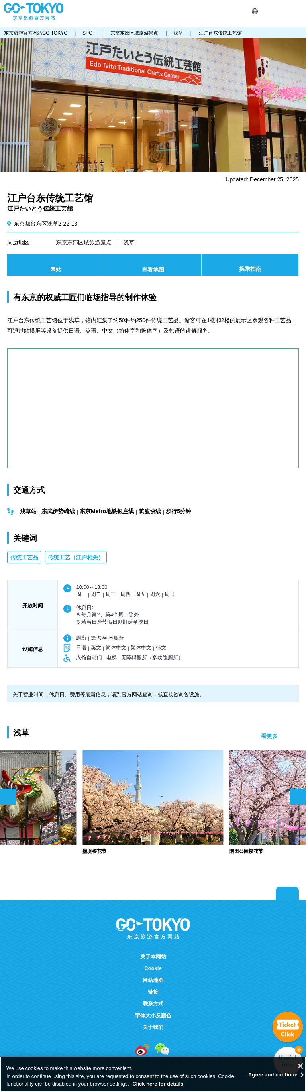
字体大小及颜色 (153, 1016)
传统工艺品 (24, 557)
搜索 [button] (265, 11)
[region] (153, 1074)
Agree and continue (273, 1075)
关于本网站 (153, 957)
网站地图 (153, 980)
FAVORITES (285, 11)
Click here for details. (158, 1084)
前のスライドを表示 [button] (8, 797)
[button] (255, 11)
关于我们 (153, 1027)
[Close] (300, 1066)
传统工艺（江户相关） (76, 557)
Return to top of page (287, 893)
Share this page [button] (275, 11)
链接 (153, 992)
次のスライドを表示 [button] (298, 797)
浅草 (129, 242)
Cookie (153, 968)
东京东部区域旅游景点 (84, 242)
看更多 (269, 736)
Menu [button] (298, 11)
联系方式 (153, 1004)
